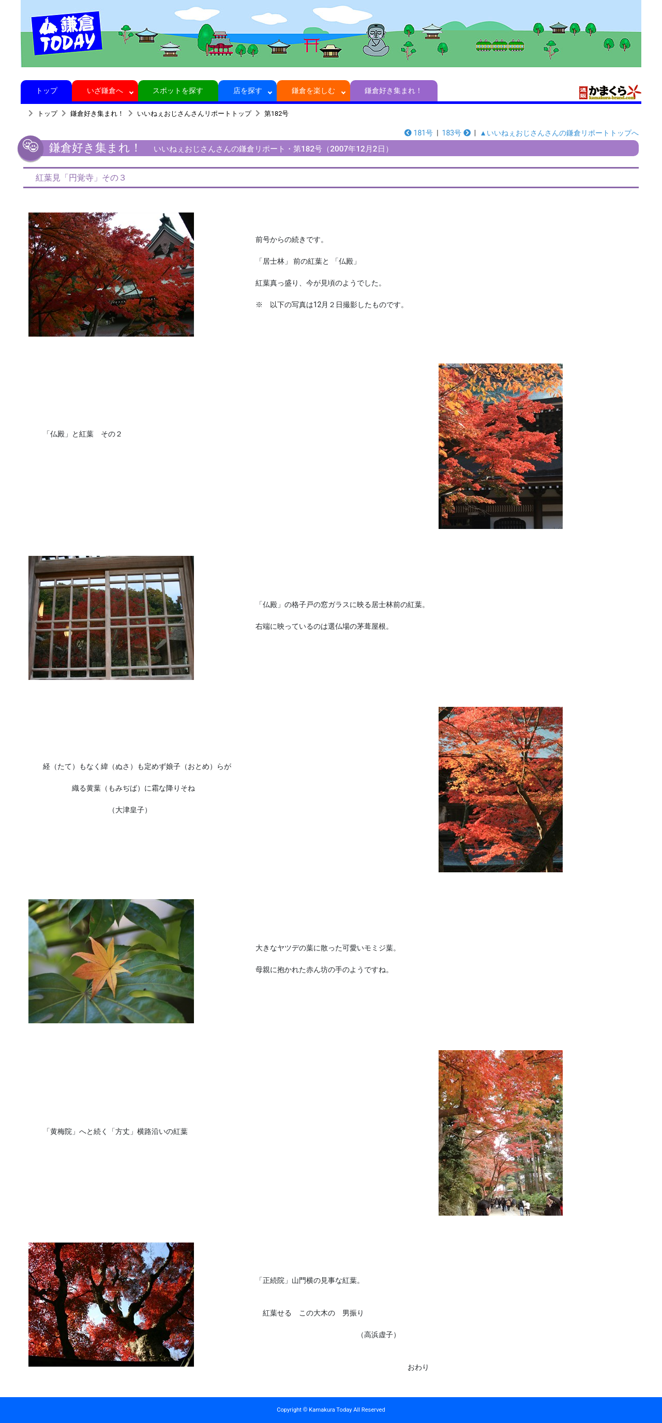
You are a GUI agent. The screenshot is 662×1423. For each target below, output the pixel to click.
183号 (456, 133)
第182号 (276, 113)
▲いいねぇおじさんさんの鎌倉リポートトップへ (559, 133)
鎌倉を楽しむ (313, 90)
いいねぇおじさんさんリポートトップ (194, 113)
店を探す (247, 90)
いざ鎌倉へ (105, 90)
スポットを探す (178, 90)
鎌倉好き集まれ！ (394, 90)
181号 (418, 133)
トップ (46, 90)
